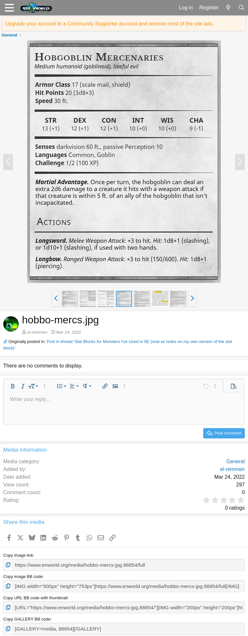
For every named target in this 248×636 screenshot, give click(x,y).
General (235, 461)
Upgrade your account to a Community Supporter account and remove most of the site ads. (109, 23)
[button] (9, 7)
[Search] (241, 7)
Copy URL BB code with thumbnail (35, 595)
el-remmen (37, 332)
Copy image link (18, 555)
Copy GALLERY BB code (26, 615)
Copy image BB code (23, 575)
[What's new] (228, 7)
